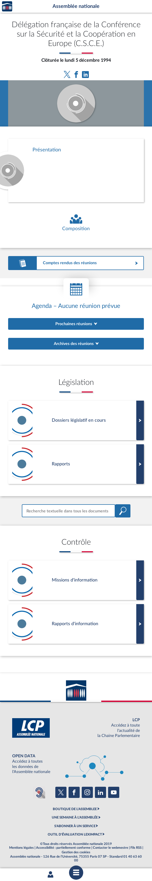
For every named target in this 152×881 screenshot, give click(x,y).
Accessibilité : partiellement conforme (63, 847)
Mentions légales (21, 847)
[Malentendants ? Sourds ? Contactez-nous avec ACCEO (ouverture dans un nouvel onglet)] (39, 792)
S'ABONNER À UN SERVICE (74, 826)
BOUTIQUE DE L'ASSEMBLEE (75, 809)
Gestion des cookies (76, 852)
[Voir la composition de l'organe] (76, 223)
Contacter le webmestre (110, 847)
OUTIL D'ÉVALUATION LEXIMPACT (75, 834)
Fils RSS (136, 847)
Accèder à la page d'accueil (7, 6)
